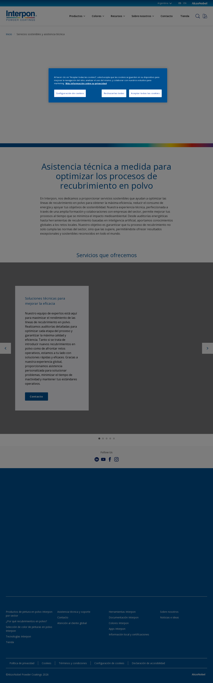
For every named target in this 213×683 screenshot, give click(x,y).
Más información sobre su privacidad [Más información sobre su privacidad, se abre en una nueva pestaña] (86, 83)
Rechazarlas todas (114, 93)
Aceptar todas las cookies (145, 93)
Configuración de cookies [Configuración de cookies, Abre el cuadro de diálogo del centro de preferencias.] (70, 93)
